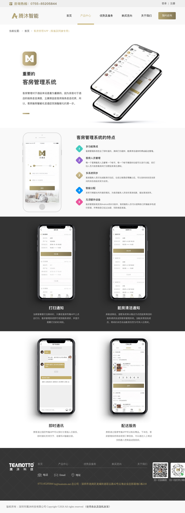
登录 (164, 3)
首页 (69, 15)
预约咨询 (167, 15)
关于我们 (146, 15)
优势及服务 (106, 15)
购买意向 (127, 15)
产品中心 (85, 15)
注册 (172, 3)
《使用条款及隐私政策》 (97, 506)
